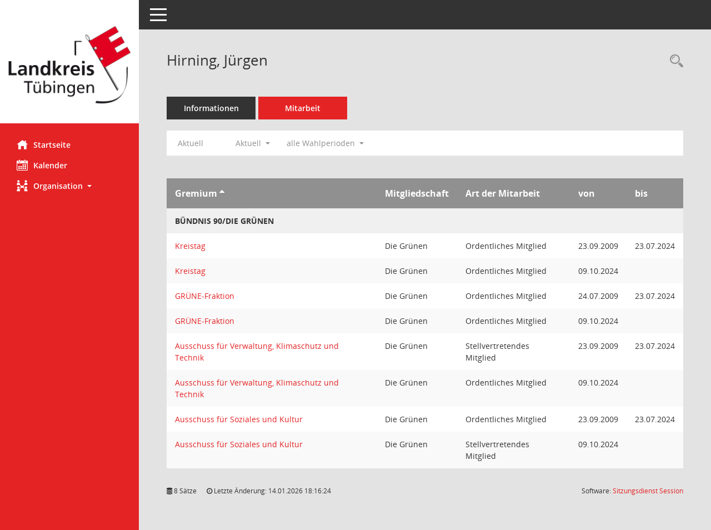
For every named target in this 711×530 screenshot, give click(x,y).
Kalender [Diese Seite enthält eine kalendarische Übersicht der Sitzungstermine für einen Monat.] (42, 165)
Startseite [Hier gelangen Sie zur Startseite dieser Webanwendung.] (44, 144)
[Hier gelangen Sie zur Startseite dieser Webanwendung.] (69, 65)
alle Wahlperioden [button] (325, 143)
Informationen (211, 108)
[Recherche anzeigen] (673, 61)
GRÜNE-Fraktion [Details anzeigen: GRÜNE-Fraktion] (204, 296)
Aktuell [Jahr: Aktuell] (190, 143)
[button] (69, 186)
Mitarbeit (303, 108)
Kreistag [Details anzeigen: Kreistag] (190, 246)
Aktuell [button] (253, 143)
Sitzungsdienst (648, 491)
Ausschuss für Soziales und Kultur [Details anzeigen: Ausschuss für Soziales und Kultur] (239, 419)
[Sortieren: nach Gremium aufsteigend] (221, 193)
